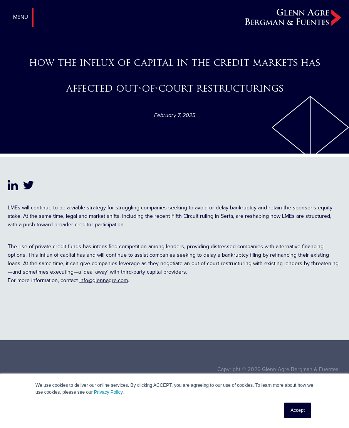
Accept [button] (297, 410)
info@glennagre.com (103, 280)
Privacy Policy (108, 392)
